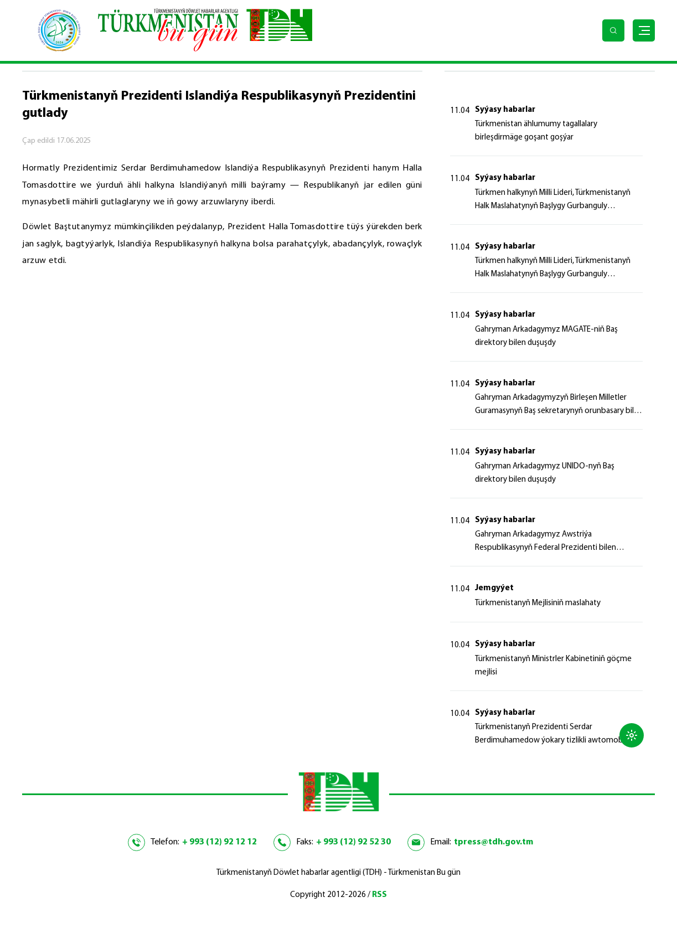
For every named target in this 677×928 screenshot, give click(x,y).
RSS (379, 895)
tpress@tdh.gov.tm (493, 842)
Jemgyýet (494, 588)
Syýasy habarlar (505, 110)
